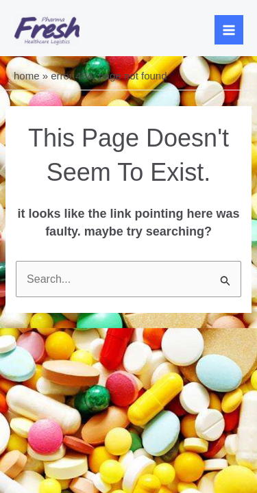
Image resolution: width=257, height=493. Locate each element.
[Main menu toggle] (229, 30)
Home (27, 75)
